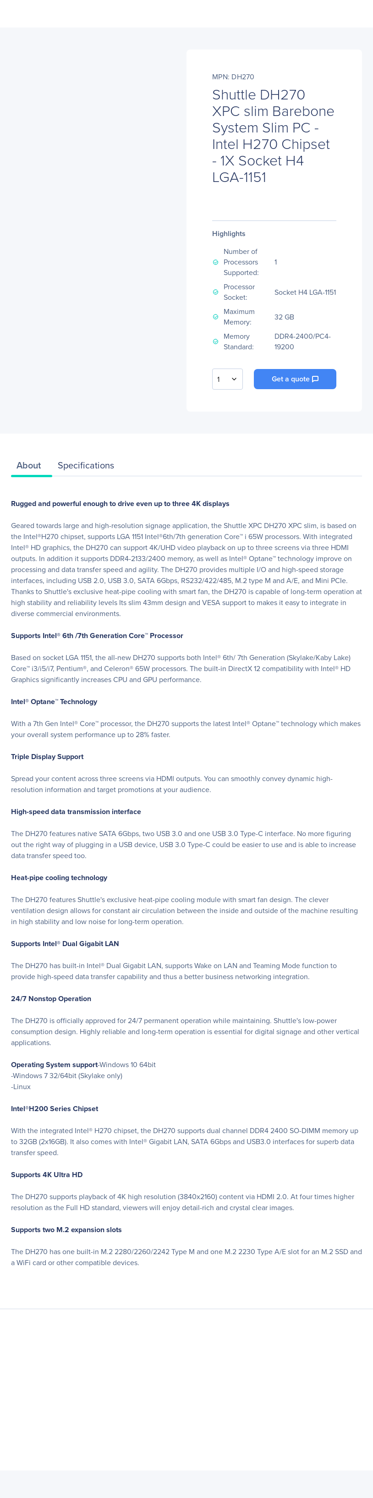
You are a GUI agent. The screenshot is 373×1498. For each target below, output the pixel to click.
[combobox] (227, 379)
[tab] (31, 467)
